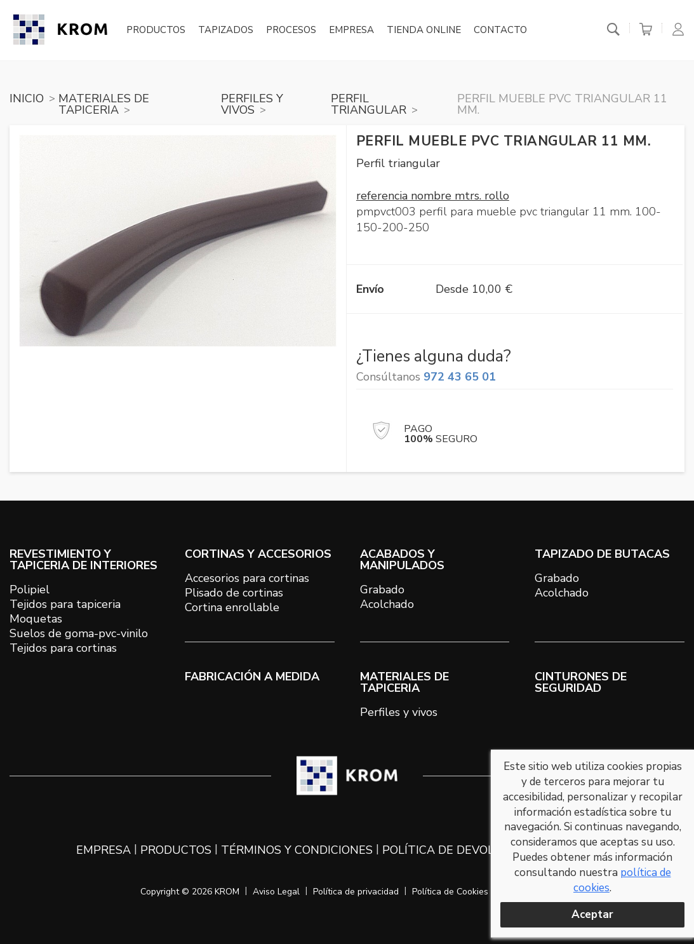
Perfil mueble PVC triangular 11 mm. (562, 104)
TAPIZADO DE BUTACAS (602, 554)
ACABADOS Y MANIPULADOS (402, 559)
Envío (370, 289)
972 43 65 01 (460, 376)
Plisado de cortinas (234, 592)
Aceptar (592, 914)
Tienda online (424, 30)
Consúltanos (426, 376)
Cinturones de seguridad (581, 682)
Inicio (27, 98)
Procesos (291, 30)
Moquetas (36, 618)
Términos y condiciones (297, 850)
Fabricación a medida (252, 676)
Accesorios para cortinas (247, 578)
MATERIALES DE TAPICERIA (103, 104)
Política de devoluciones (463, 850)
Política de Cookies (450, 892)
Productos (155, 30)
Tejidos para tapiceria (65, 604)
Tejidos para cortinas (63, 648)
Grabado (382, 589)
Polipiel (30, 589)
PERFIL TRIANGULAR (368, 104)
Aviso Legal (276, 892)
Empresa (351, 30)
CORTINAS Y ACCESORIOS (258, 554)
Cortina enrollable (232, 607)
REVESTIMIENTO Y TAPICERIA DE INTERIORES (83, 559)
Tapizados (225, 30)
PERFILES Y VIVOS (252, 104)
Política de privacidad (356, 892)
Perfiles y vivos (398, 712)
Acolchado (387, 604)
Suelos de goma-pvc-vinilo (79, 633)
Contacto (500, 30)
